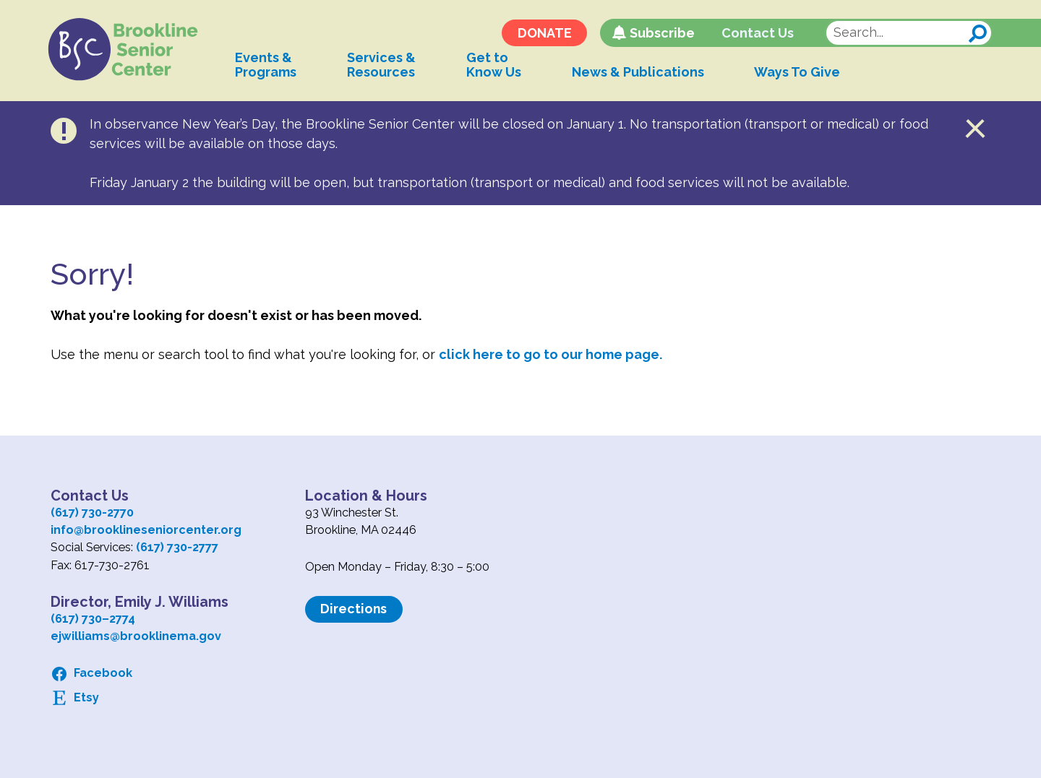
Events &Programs (272, 66)
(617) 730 (76, 619)
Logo (128, 50)
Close (975, 128)
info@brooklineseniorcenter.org (146, 530)
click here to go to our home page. (550, 354)
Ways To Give (804, 73)
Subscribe (659, 34)
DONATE (542, 34)
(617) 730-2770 (92, 512)
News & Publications (644, 73)
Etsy (86, 697)
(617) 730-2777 (177, 547)
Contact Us (755, 34)
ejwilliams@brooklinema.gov (136, 636)
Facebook (103, 673)
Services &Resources (388, 66)
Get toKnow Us (500, 66)
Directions (354, 608)
